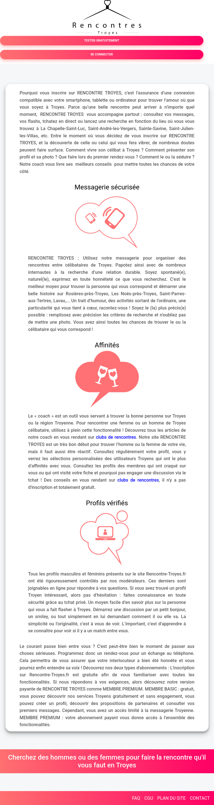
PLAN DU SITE (171, 798)
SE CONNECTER (101, 54)
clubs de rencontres (116, 437)
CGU (148, 798)
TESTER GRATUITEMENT (101, 40)
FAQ (136, 798)
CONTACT (200, 798)
